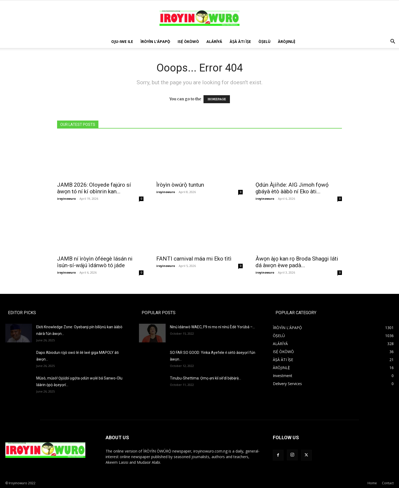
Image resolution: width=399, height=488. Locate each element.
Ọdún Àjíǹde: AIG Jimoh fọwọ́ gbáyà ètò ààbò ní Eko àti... (292, 188)
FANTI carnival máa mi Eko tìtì (194, 258)
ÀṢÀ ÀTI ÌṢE (240, 41)
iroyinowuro (66, 199)
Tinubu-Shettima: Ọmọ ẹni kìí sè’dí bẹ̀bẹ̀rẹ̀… (205, 378)
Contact (388, 483)
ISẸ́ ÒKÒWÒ (188, 41)
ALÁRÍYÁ (214, 41)
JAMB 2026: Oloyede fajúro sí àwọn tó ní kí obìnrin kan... (94, 188)
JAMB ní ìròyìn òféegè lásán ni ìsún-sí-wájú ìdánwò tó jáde (95, 262)
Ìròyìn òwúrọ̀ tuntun (180, 185)
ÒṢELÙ (264, 41)
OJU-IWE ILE (122, 41)
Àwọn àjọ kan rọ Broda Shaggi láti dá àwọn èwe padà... (297, 262)
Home (372, 483)
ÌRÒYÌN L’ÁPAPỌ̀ (155, 41)
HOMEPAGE (217, 99)
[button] (392, 42)
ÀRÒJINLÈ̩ (287, 41)
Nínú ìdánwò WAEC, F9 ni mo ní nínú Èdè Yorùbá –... (212, 327)
